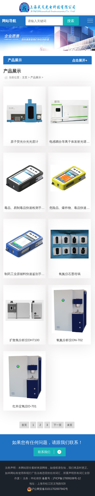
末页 (69, 425)
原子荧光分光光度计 (24, 141)
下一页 (57, 425)
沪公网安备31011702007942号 (50, 488)
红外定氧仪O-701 (25, 406)
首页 (24, 425)
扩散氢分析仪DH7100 (24, 340)
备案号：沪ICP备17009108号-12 (61, 478)
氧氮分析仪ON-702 (69, 340)
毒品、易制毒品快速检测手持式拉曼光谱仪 (25, 208)
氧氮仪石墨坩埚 (69, 274)
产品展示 (35, 77)
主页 (24, 77)
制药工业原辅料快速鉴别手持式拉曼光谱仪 (25, 274)
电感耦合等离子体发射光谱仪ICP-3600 (70, 141)
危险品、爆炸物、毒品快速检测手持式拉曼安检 (70, 208)
